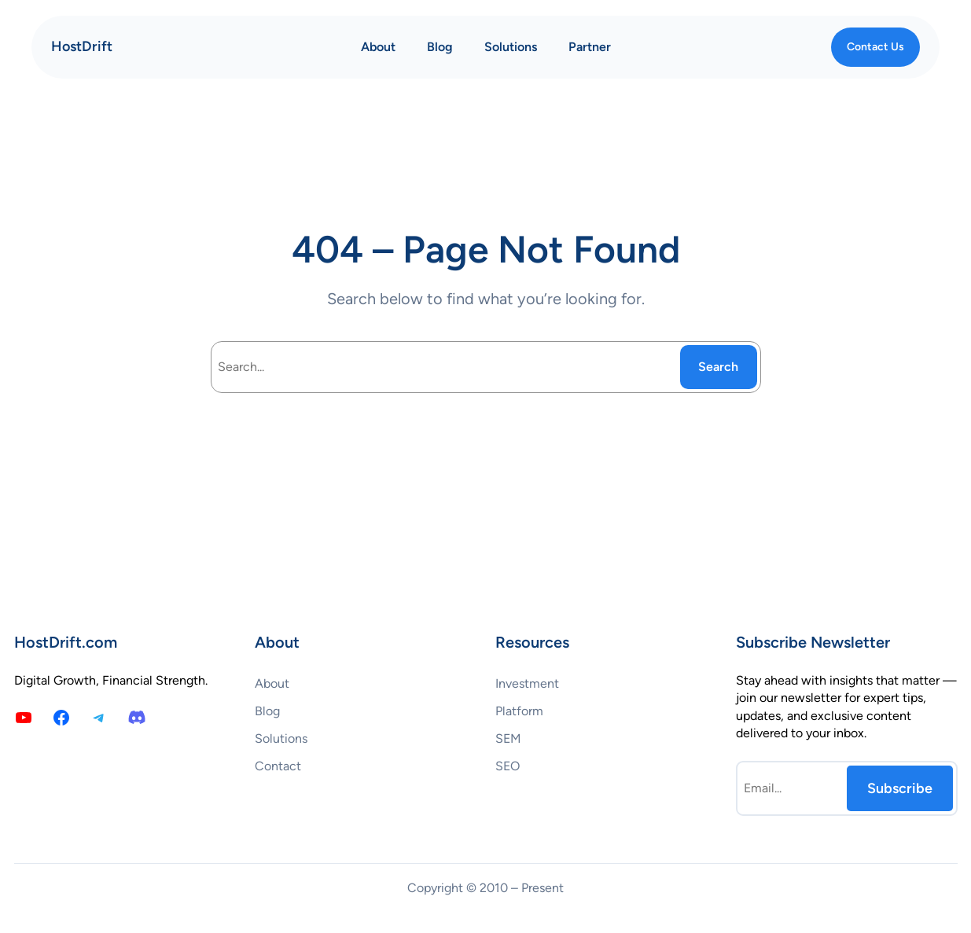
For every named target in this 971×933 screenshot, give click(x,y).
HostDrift (81, 46)
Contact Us (875, 46)
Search (718, 366)
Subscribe (899, 788)
